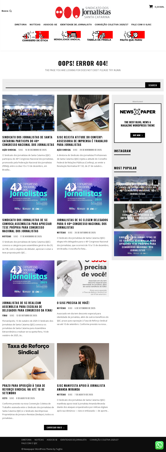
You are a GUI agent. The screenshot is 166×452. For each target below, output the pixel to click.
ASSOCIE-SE (52, 439)
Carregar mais (56, 427)
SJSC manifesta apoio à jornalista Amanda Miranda (81, 387)
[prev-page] (149, 181)
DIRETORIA (26, 439)
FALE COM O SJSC (29, 443)
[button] (7, 11)
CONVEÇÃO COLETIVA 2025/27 (104, 439)
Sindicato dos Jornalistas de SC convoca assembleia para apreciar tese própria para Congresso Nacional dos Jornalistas (27, 225)
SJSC (19, 149)
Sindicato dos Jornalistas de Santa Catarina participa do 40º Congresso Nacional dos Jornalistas (28, 140)
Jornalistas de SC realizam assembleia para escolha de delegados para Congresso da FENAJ (27, 306)
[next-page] (155, 181)
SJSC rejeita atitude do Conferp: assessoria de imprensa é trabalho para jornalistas (82, 140)
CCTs (4, 398)
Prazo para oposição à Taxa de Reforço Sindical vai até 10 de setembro (23, 389)
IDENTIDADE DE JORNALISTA (73, 439)
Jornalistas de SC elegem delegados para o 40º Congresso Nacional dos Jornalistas (82, 223)
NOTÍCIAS (6, 236)
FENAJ (4, 315)
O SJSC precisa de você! (73, 302)
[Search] (152, 85)
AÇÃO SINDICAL (8, 150)
